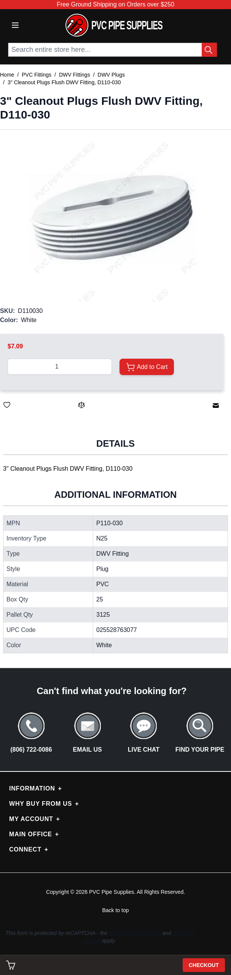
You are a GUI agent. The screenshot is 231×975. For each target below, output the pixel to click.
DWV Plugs (111, 75)
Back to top (115, 910)
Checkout (204, 965)
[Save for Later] (7, 405)
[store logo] (113, 25)
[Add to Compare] (81, 405)
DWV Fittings (74, 75)
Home (7, 75)
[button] (111, 218)
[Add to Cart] (146, 367)
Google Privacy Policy (135, 933)
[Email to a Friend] (215, 405)
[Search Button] (209, 50)
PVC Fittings (36, 75)
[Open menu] (15, 25)
